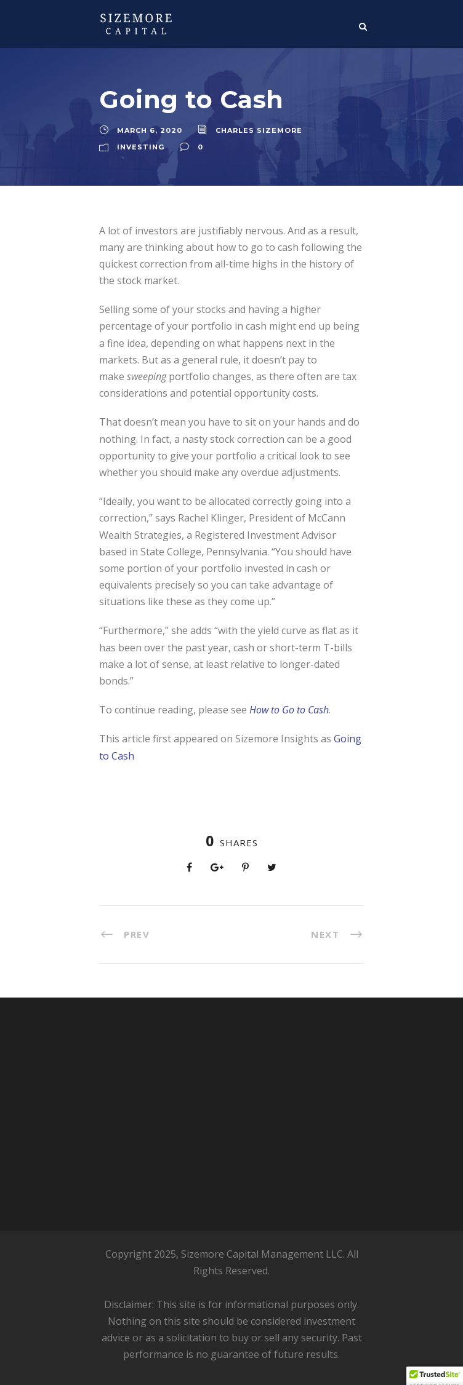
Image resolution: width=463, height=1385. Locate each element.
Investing (140, 147)
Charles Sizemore (258, 130)
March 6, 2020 (149, 130)
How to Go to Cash (289, 709)
